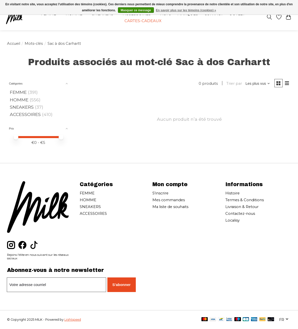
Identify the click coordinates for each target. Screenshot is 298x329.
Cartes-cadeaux (142, 21)
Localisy (232, 220)
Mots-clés (34, 43)
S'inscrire (160, 193)
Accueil (13, 43)
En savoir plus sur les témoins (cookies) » (186, 10)
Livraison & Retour (242, 206)
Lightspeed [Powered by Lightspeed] (72, 319)
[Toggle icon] (268, 17)
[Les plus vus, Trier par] (257, 84)
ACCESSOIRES (25, 114)
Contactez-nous (240, 213)
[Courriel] (57, 284)
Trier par (233, 83)
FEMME (18, 92)
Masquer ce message (136, 10)
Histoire (232, 193)
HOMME (19, 99)
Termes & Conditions (244, 200)
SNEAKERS (22, 107)
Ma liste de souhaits (170, 206)
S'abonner (122, 284)
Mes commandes (168, 200)
